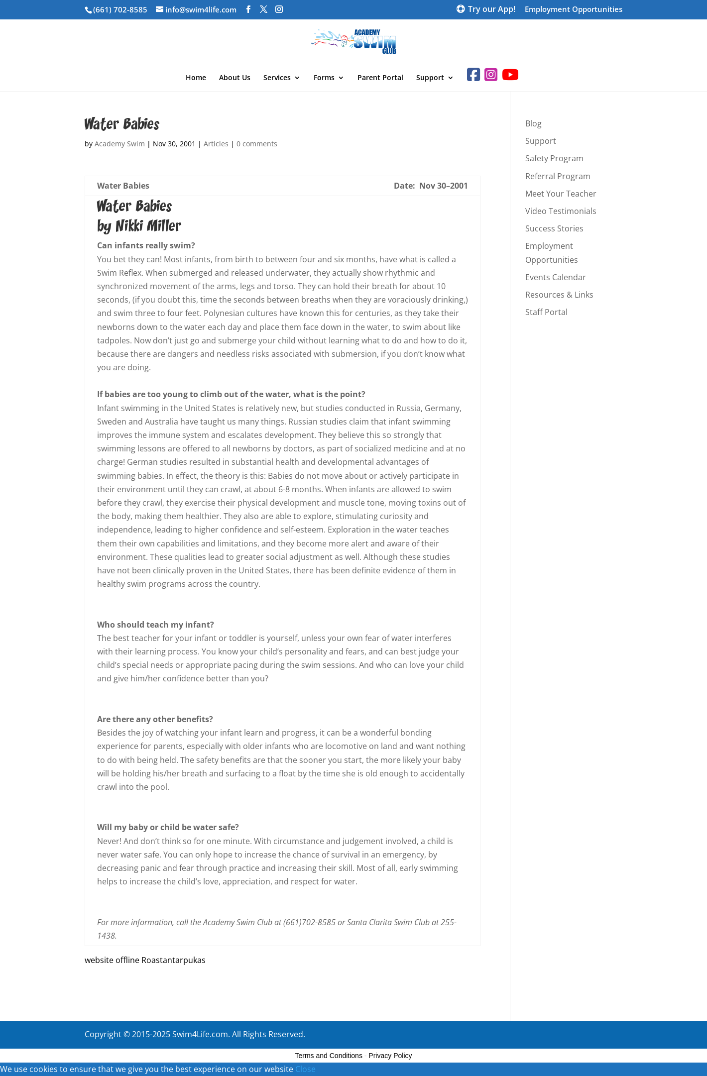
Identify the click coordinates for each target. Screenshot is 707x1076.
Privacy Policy (390, 1056)
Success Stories (554, 228)
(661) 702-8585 (120, 9)
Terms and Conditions (328, 1056)
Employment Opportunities (573, 9)
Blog (533, 123)
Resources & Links (559, 294)
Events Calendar (555, 277)
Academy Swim (120, 143)
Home (196, 78)
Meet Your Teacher (560, 193)
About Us (234, 78)
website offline (112, 960)
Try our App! (491, 9)
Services (277, 78)
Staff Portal (546, 312)
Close (305, 1069)
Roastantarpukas (173, 960)
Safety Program (554, 158)
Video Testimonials (560, 211)
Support (430, 78)
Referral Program (557, 176)
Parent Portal (380, 78)
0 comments (256, 143)
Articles (216, 143)
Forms (324, 78)
